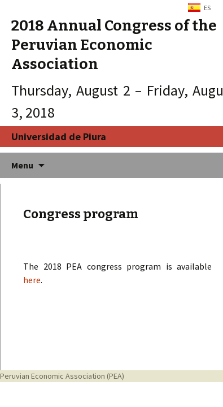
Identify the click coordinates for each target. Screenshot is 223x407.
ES (207, 7)
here (32, 279)
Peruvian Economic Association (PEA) (62, 376)
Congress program (80, 214)
